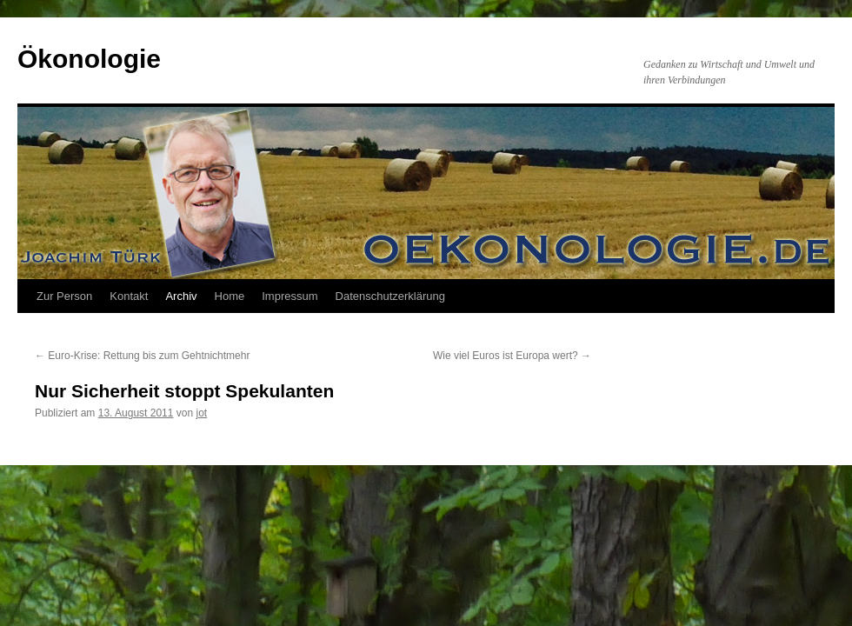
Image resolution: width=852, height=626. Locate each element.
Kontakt (129, 296)
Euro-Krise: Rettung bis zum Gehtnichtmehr (142, 356)
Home (230, 296)
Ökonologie (89, 58)
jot (202, 413)
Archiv (180, 296)
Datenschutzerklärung (390, 296)
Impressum (289, 296)
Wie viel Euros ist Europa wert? (512, 356)
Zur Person (64, 296)
